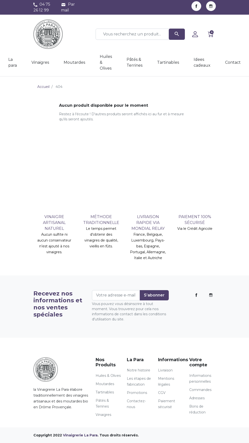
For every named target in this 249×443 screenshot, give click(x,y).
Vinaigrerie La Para (80, 435)
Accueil (43, 86)
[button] (210, 34)
